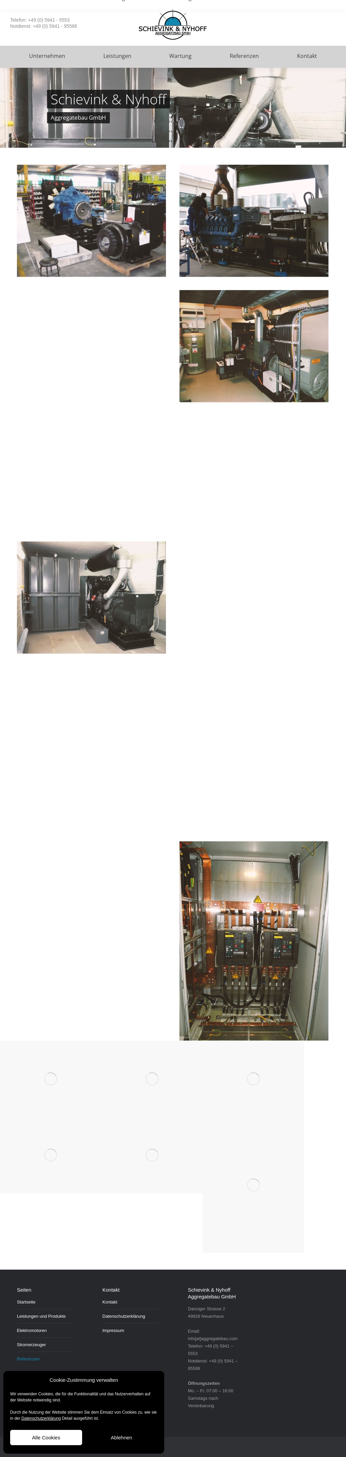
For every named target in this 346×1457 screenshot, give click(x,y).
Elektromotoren (32, 1330)
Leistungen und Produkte (41, 1316)
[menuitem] (47, 57)
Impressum (113, 1330)
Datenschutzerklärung (41, 1418)
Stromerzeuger (31, 1344)
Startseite (26, 1302)
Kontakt (109, 1302)
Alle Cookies (46, 1437)
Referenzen (28, 1358)
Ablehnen (121, 1437)
